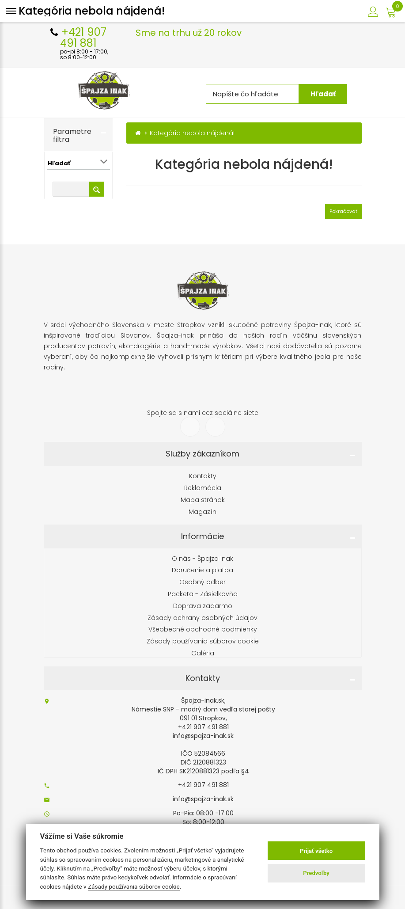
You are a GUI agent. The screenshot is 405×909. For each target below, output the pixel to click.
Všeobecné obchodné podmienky (202, 629)
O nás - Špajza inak (202, 559)
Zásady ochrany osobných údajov (202, 618)
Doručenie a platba (202, 570)
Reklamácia (202, 488)
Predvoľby (316, 873)
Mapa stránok (203, 500)
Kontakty (202, 476)
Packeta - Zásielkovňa (203, 594)
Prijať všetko (316, 851)
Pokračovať (343, 211)
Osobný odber (202, 582)
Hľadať (329, 94)
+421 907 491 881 (203, 784)
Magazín (202, 512)
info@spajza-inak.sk (203, 799)
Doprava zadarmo (202, 606)
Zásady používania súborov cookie (203, 641)
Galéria (202, 653)
